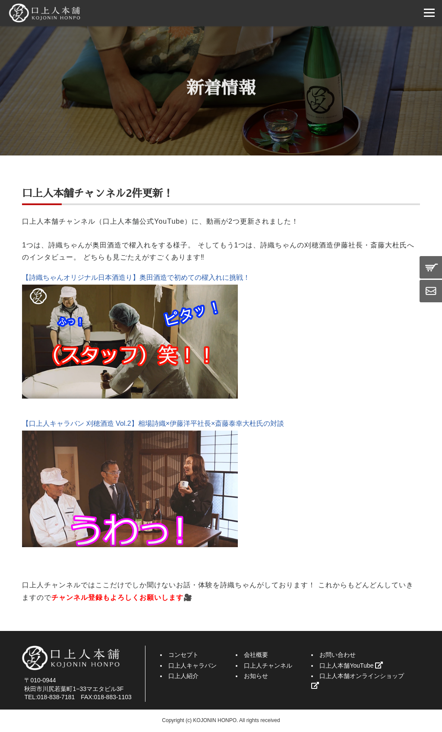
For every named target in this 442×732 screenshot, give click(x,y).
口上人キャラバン (192, 665)
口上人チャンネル (268, 665)
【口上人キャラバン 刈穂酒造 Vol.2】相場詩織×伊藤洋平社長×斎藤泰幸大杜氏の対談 (153, 423)
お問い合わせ (337, 654)
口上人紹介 (183, 675)
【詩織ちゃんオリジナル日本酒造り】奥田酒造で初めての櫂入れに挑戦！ (136, 277)
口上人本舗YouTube (351, 665)
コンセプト (183, 654)
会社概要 (256, 654)
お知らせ (256, 675)
